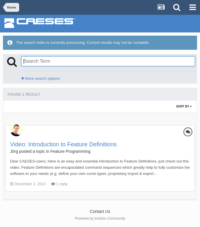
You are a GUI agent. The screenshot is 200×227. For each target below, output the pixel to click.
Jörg (14, 151)
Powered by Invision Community (100, 218)
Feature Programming (70, 151)
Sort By (184, 106)
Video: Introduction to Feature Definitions (63, 144)
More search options (40, 78)
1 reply (59, 184)
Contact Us (100, 211)
